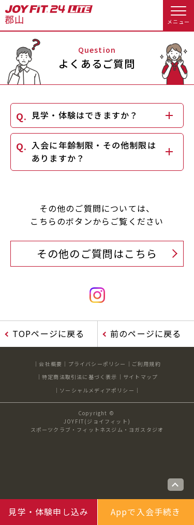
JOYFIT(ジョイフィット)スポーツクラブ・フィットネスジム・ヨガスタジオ (97, 425)
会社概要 (50, 364)
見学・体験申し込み (48, 511)
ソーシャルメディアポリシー (97, 390)
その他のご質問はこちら (97, 253)
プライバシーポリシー (97, 364)
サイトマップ (140, 377)
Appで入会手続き (146, 511)
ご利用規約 (146, 364)
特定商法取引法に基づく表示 (79, 377)
